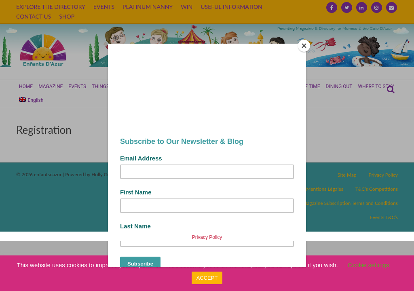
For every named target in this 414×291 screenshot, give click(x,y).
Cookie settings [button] (368, 264)
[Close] (304, 46)
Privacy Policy (207, 237)
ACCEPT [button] (207, 278)
